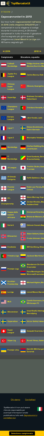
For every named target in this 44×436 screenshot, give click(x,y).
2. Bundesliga (12, 157)
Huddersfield (32, 204)
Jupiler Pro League (12, 75)
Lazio (40, 118)
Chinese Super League (11, 86)
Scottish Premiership (12, 282)
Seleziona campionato (22, 433)
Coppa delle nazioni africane (12, 215)
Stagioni (5, 12)
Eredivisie (11, 247)
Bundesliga (12, 147)
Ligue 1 (10, 128)
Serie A (10, 225)
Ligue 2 (10, 137)
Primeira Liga (13, 256)
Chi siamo (15, 400)
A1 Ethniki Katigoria (11, 178)
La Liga (10, 292)
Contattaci (30, 400)
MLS (9, 301)
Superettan (12, 321)
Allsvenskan (12, 312)
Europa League (10, 118)
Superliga (11, 97)
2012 (37, 51)
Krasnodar (31, 267)
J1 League (11, 167)
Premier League (10, 188)
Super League (10, 331)
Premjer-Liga (13, 269)
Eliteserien (12, 236)
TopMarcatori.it (20, 3)
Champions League (12, 107)
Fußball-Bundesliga (12, 64)
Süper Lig (11, 340)
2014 (6, 51)
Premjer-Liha (13, 350)
